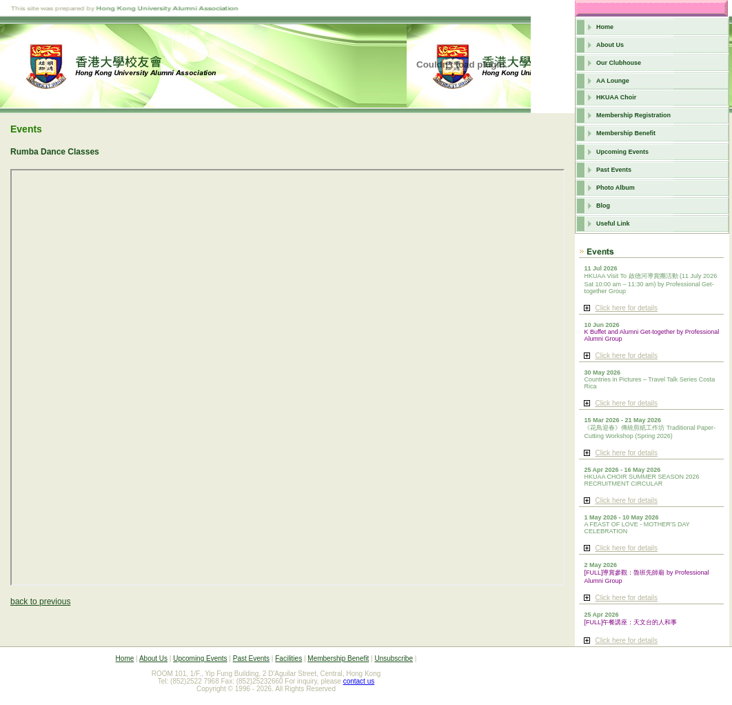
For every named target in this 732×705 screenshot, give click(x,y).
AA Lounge (612, 80)
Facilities (288, 658)
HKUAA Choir (616, 97)
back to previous (40, 601)
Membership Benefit (625, 133)
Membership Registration (633, 115)
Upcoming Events (622, 151)
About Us (610, 44)
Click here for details (626, 308)
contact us (359, 681)
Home (604, 26)
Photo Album (615, 187)
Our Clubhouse (618, 62)
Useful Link (613, 223)
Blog (603, 205)
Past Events (613, 169)
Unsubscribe (393, 658)
